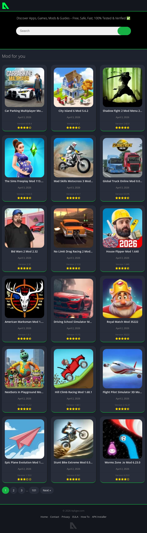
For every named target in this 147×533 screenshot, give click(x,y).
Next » (47, 491)
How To (85, 516)
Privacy (66, 516)
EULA (75, 516)
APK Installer (99, 516)
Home (44, 516)
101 (34, 491)
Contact (54, 516)
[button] (124, 31)
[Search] (73, 31)
